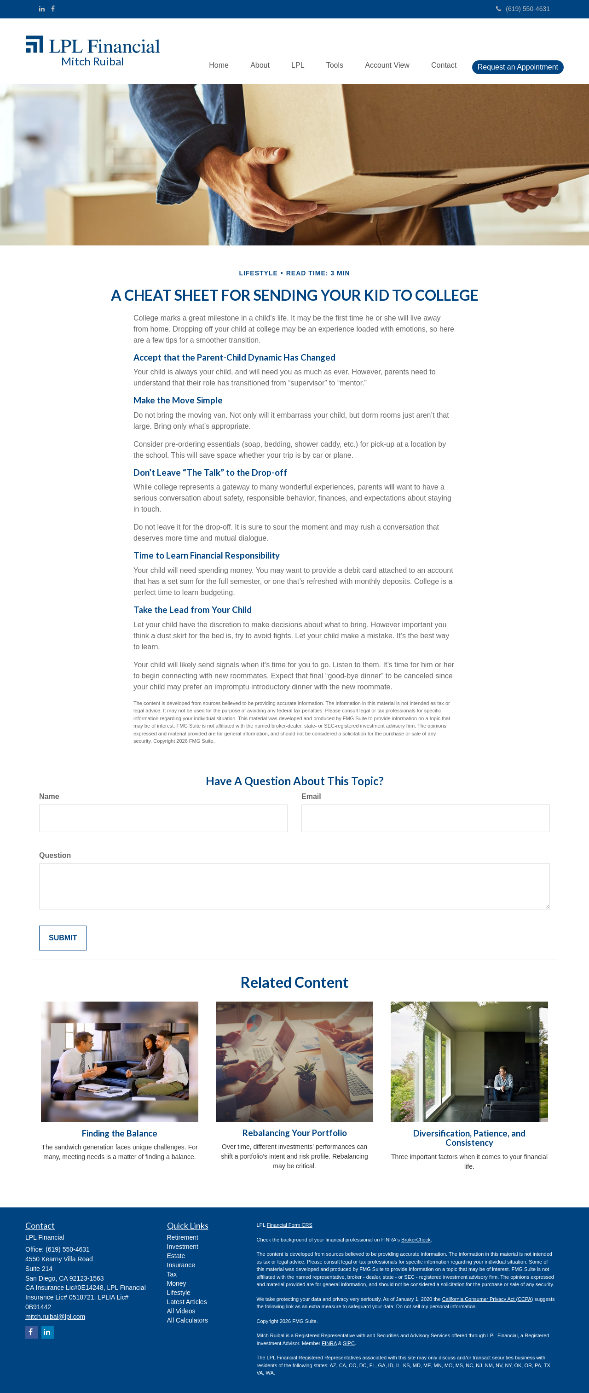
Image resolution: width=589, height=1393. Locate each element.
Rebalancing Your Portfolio (295, 1133)
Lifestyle (179, 1292)
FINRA (329, 1343)
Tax (172, 1274)
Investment (182, 1246)
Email (311, 796)
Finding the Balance (119, 1133)
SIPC (349, 1343)
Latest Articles (187, 1302)
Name (49, 796)
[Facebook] (53, 8)
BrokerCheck (416, 1239)
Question (55, 855)
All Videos (181, 1311)
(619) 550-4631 (523, 8)
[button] (254, 51)
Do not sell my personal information (435, 1306)
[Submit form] (63, 938)
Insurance (181, 1265)
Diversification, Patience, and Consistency (469, 1138)
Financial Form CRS (289, 1225)
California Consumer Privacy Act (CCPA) (487, 1299)
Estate (176, 1255)
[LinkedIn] (42, 8)
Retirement (182, 1237)
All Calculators (187, 1320)
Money (176, 1283)
